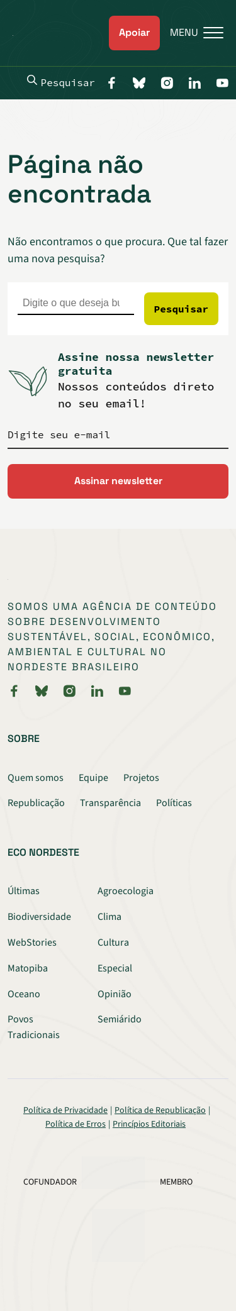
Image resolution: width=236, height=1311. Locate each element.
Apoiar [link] (134, 32)
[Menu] (191, 33)
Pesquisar (61, 82)
